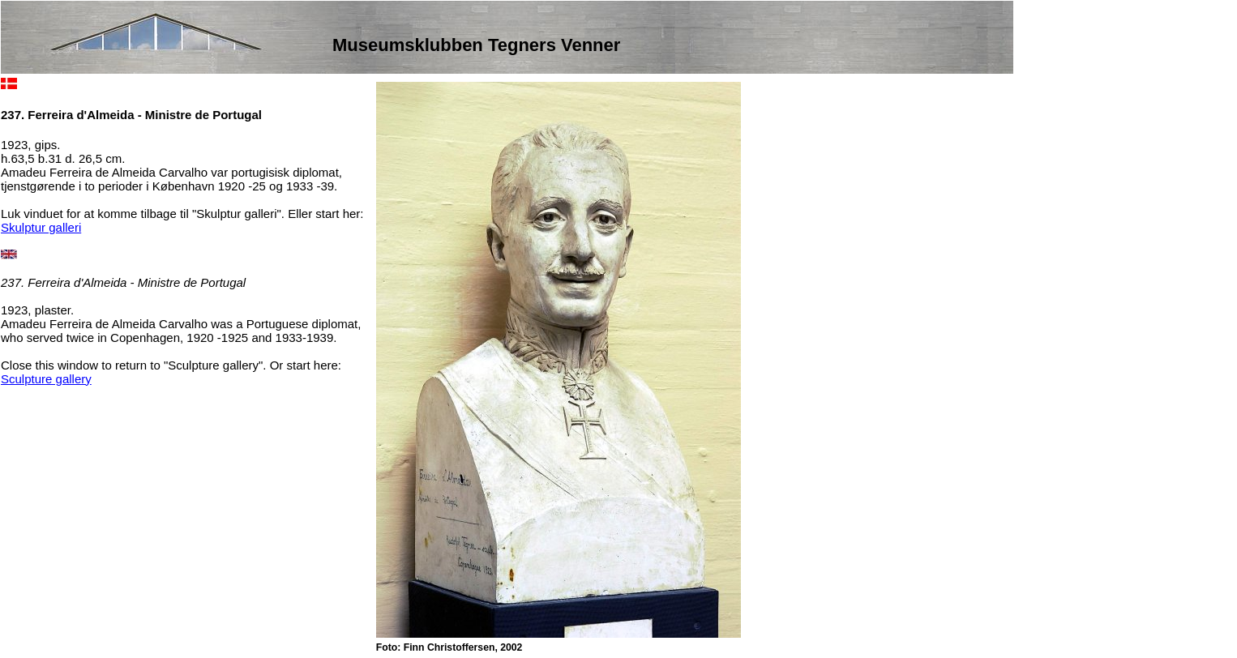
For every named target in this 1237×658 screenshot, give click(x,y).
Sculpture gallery (46, 379)
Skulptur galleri (41, 227)
